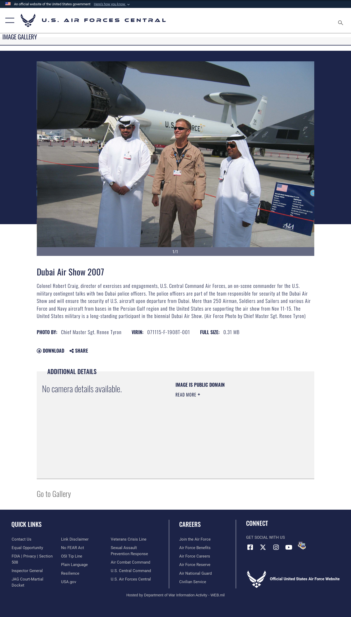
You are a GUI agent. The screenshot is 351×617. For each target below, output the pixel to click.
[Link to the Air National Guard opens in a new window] (195, 573)
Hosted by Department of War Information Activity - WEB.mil (175, 595)
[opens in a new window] (74, 564)
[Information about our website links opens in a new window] (75, 539)
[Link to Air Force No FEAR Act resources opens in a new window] (72, 547)
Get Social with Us (265, 537)
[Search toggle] (341, 20)
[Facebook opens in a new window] (250, 547)
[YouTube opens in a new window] (289, 547)
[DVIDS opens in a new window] (302, 546)
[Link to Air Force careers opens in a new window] (194, 556)
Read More (187, 395)
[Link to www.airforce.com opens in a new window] (195, 539)
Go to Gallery (54, 493)
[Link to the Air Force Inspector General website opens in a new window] (27, 570)
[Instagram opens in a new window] (276, 547)
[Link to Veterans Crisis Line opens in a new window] (128, 539)
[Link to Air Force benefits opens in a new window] (195, 547)
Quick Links (26, 524)
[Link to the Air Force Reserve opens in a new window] (194, 564)
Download (50, 350)
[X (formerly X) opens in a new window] (263, 547)
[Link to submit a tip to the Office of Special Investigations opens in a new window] (71, 556)
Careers (190, 524)
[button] (112, 4)
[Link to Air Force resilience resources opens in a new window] (70, 573)
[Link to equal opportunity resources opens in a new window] (27, 547)
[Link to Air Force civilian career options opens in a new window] (192, 581)
